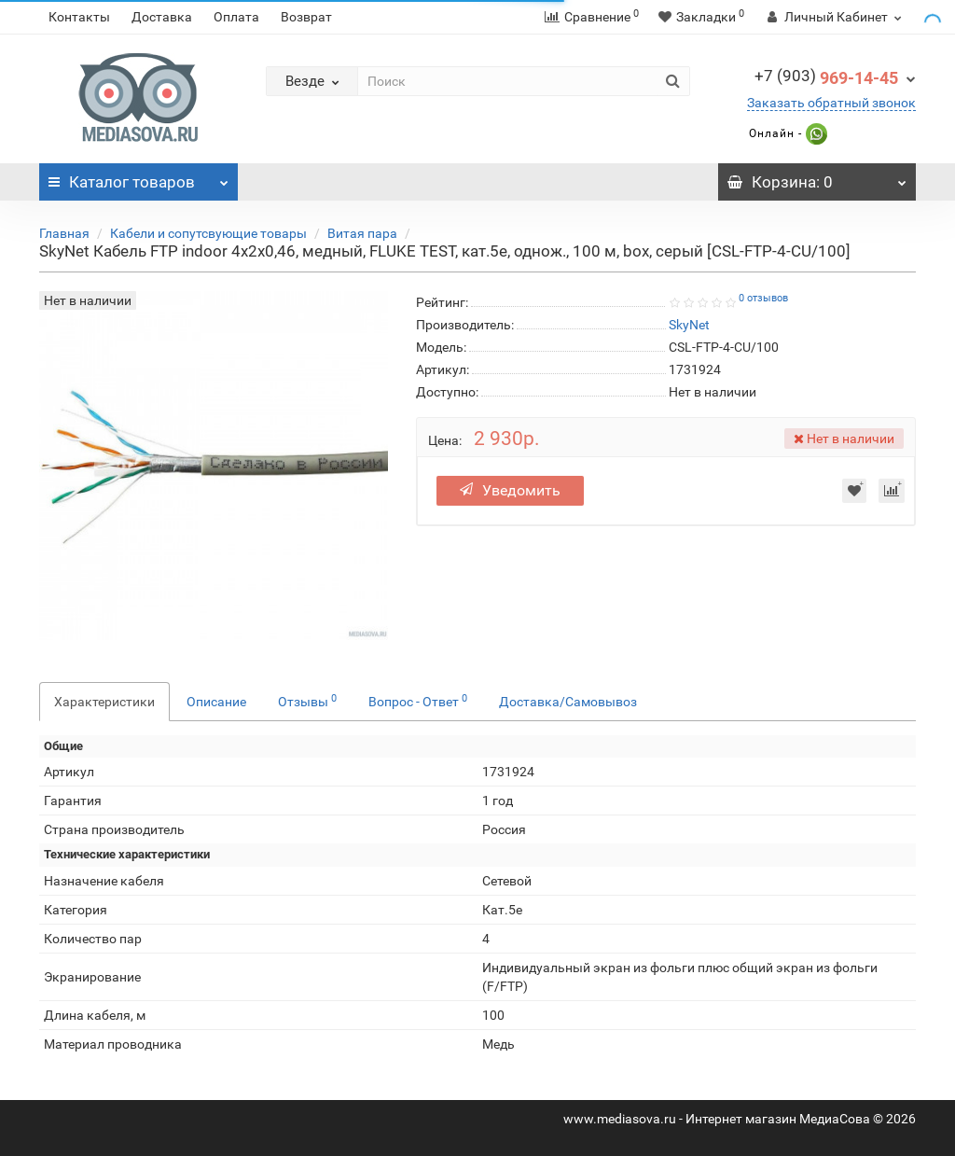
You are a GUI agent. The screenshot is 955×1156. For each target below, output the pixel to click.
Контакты (79, 16)
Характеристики (104, 701)
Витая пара (362, 233)
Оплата (236, 16)
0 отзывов (763, 298)
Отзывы (307, 700)
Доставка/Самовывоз (568, 701)
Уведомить (510, 490)
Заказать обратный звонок (831, 102)
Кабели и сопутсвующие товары (208, 233)
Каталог (138, 177)
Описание (216, 701)
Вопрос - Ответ (417, 700)
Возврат (306, 16)
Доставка (161, 16)
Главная (64, 233)
